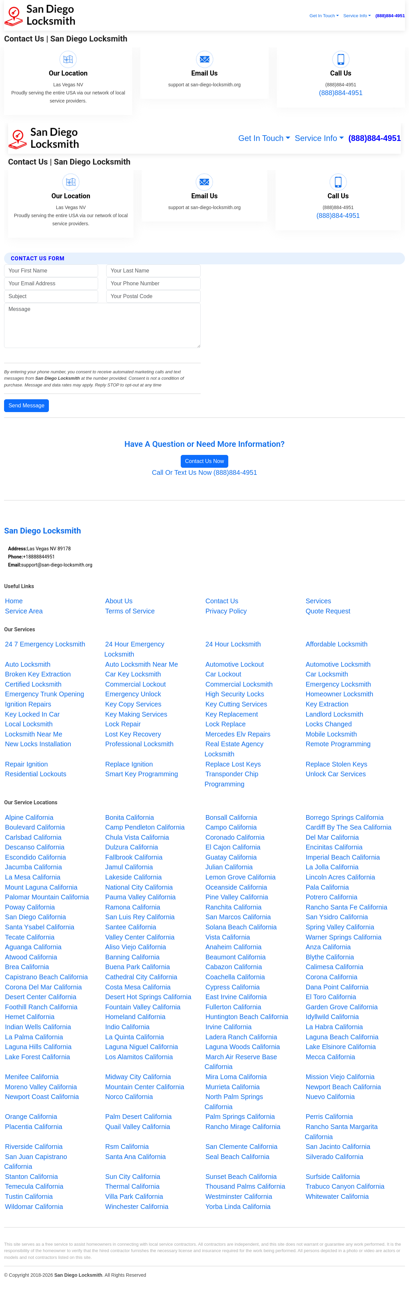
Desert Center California (41, 997)
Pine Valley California (236, 897)
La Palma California (34, 1036)
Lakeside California (133, 877)
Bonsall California (231, 817)
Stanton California (31, 1176)
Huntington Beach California (246, 1016)
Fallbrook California (134, 857)
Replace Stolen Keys (336, 764)
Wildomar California (34, 1206)
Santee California (130, 927)
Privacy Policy (226, 610)
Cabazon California (233, 967)
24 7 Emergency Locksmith (45, 644)
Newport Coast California (42, 1096)
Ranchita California (233, 907)
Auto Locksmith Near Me (141, 664)
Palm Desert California (138, 1116)
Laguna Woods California (242, 1046)
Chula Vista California (137, 837)
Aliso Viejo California (135, 947)
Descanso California (34, 847)
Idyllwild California (332, 1016)
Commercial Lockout (135, 684)
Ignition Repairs (28, 704)
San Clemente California (241, 1146)
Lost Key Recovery (133, 734)
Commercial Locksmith (238, 684)
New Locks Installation (38, 744)
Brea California (27, 967)
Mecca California (330, 1056)
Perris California (329, 1116)
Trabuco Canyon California (344, 1186)
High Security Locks (234, 694)
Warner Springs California (343, 937)
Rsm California (127, 1146)
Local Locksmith (29, 724)
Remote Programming (338, 744)
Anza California (328, 947)
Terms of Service (130, 610)
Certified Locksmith (33, 684)
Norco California (129, 1096)
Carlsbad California (33, 837)
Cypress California (232, 986)
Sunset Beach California (241, 1176)
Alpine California (29, 817)
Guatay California (231, 857)
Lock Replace (225, 724)
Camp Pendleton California (145, 827)
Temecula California (34, 1186)
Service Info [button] (355, 15)
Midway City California (138, 1076)
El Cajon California (232, 847)
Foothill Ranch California (41, 1007)
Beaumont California (235, 957)
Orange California (31, 1116)
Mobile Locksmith (331, 734)
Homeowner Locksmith (339, 694)
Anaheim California (233, 947)
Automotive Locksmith (338, 664)
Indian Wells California (38, 1027)
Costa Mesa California (138, 986)
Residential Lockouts (35, 774)
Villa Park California (134, 1196)
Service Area (24, 610)
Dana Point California (336, 986)
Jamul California (129, 867)
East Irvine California (236, 997)
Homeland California (135, 1016)
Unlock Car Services (335, 774)
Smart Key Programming (141, 774)
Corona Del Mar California (43, 986)
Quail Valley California (137, 1126)
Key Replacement (231, 714)
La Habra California (334, 1027)
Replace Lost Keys (233, 764)
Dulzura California (131, 847)
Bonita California (129, 817)
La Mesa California (32, 877)
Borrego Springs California (344, 817)
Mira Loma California (236, 1076)
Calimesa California (334, 967)
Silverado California (334, 1156)
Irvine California (228, 1027)
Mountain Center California (144, 1086)
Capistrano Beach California (46, 977)
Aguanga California (33, 947)
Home (14, 601)
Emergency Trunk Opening (44, 694)
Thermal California (132, 1186)
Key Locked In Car (32, 714)
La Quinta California (134, 1036)
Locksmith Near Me (33, 734)
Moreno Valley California (41, 1086)
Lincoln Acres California (340, 877)
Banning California (132, 957)
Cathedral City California (141, 977)
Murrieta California (232, 1086)
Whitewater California (337, 1196)
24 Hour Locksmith (233, 644)
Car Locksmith (326, 674)
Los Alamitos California (139, 1056)
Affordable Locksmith (336, 644)
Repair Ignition (26, 764)
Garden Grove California (341, 1007)
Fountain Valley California (142, 1007)
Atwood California (31, 957)
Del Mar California (332, 837)
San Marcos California (238, 917)
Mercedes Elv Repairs (238, 734)
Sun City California (132, 1176)
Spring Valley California (339, 927)
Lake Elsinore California (340, 1046)
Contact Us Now (204, 461)
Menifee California (32, 1076)
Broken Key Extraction (38, 674)
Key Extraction (326, 704)
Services (318, 601)
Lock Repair (123, 724)
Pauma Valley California (140, 897)
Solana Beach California (241, 927)
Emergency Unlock (133, 694)
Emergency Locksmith (338, 684)
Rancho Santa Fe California (346, 907)
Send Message (26, 405)
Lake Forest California (37, 1056)
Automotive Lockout (234, 664)
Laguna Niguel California (141, 1046)
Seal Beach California (237, 1156)
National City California (139, 887)
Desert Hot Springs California (148, 997)
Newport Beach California (343, 1086)
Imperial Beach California (342, 857)
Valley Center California (140, 937)
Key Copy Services (133, 704)
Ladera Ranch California (241, 1036)
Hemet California (30, 1016)
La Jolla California (331, 867)
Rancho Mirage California (243, 1126)
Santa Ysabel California (40, 927)
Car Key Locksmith (133, 674)
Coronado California (234, 837)
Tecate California (30, 937)
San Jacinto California (337, 1146)
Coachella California (235, 977)
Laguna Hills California (38, 1046)
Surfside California (332, 1176)
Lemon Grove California (240, 877)
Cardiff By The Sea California (348, 827)
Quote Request (327, 610)
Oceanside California (236, 887)
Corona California (331, 977)
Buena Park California (137, 967)
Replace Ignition (129, 764)
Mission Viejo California (340, 1076)
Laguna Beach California (341, 1036)
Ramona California (132, 907)
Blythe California (329, 957)
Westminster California (238, 1196)
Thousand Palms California (245, 1186)
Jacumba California (33, 867)
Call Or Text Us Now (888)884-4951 (204, 472)
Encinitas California (333, 847)
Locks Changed (328, 724)
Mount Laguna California (41, 887)
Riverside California (34, 1146)
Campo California (231, 827)
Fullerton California (233, 1007)
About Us (119, 601)
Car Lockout (223, 674)
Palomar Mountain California (47, 897)
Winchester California (136, 1206)
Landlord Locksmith (334, 714)
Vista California (227, 937)
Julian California (229, 867)
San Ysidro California (336, 917)
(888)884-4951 (390, 15)
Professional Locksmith (139, 744)
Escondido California (35, 857)
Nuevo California (330, 1096)
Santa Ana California (135, 1156)
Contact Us (221, 601)
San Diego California (35, 917)
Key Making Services (136, 714)
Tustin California (29, 1196)
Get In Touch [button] (322, 15)
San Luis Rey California (140, 917)
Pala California (327, 887)
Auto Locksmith (28, 664)
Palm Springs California (240, 1116)
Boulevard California (35, 827)
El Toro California (330, 997)
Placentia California (33, 1126)
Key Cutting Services (236, 704)
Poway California (30, 907)
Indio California (127, 1027)
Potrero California (331, 897)
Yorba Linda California (237, 1206)
